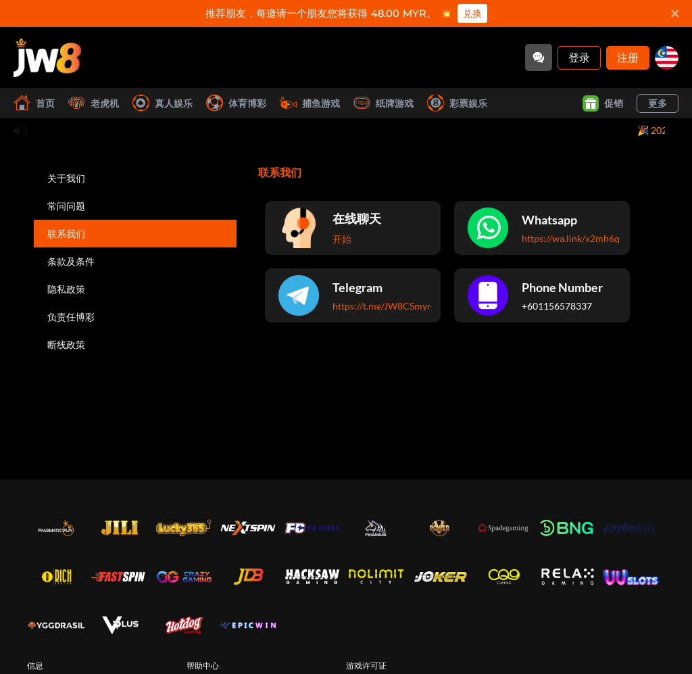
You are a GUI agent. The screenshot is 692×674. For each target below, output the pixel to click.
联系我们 (66, 233)
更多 (657, 103)
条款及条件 (71, 261)
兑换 (472, 13)
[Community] (538, 57)
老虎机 (93, 103)
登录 (579, 57)
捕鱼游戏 (310, 103)
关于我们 (66, 178)
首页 (34, 103)
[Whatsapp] (542, 228)
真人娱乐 (162, 103)
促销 (603, 103)
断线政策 (66, 344)
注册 (628, 57)
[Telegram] (352, 295)
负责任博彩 (71, 316)
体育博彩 (236, 103)
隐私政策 (66, 289)
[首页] (47, 57)
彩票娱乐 (457, 103)
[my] (666, 58)
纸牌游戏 (383, 103)
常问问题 (66, 206)
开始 (341, 239)
